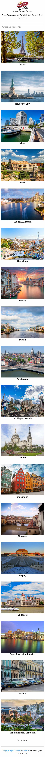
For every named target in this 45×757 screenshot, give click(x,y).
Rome (22, 182)
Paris (22, 64)
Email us (26, 750)
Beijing (22, 575)
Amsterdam (22, 379)
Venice (22, 300)
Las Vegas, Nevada (22, 418)
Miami (22, 143)
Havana (22, 693)
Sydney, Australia (22, 222)
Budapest (22, 615)
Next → (24, 740)
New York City (22, 104)
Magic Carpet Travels (12, 750)
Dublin (22, 340)
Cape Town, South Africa (22, 654)
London (23, 458)
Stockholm (22, 497)
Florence (22, 536)
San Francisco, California (22, 733)
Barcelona (22, 261)
